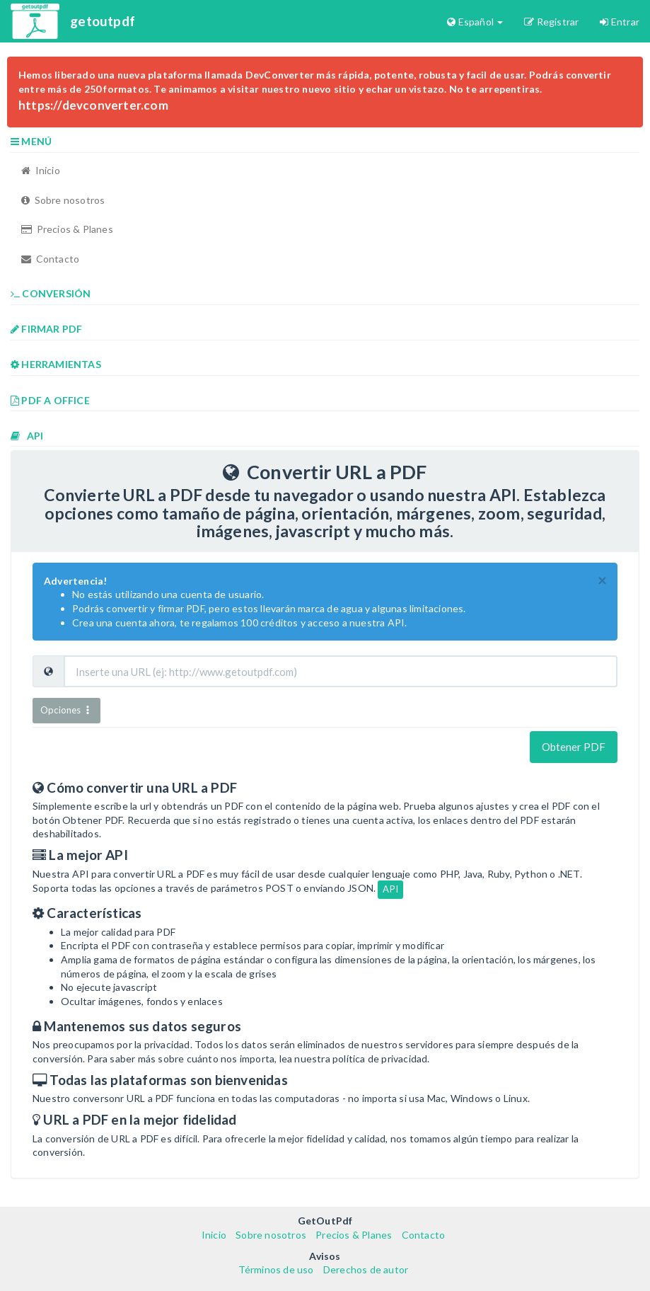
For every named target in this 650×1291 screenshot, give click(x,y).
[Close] (602, 581)
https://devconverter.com (93, 105)
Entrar (619, 22)
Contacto (50, 259)
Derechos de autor (365, 1269)
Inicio (40, 170)
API (390, 889)
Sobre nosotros (63, 200)
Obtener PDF (573, 746)
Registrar (551, 22)
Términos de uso (276, 1269)
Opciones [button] (66, 710)
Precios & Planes (67, 229)
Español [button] (475, 22)
